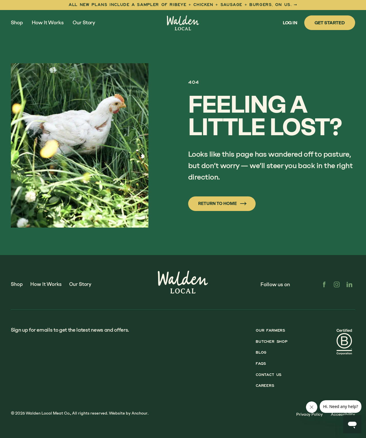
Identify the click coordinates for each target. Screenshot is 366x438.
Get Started (330, 22)
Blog (259, 353)
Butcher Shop (270, 342)
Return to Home (225, 203)
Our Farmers (269, 332)
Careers (263, 384)
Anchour (140, 410)
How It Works (47, 22)
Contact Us (267, 374)
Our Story (84, 22)
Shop (17, 22)
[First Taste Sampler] (183, 5)
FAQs (258, 363)
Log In (290, 22)
